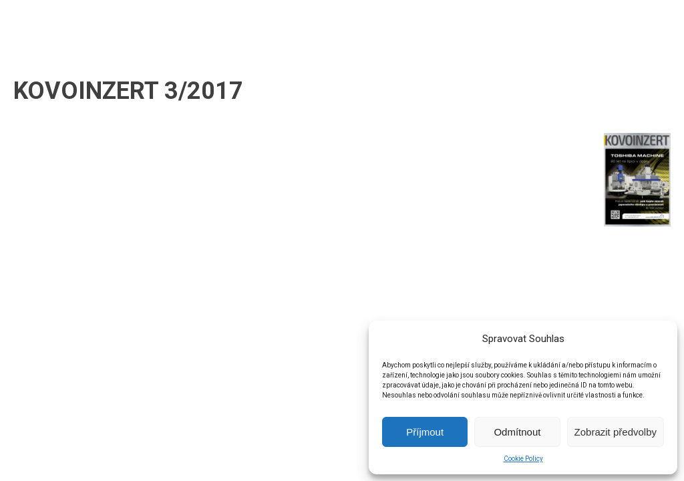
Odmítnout (517, 432)
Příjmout (425, 432)
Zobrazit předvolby (615, 432)
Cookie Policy (523, 458)
